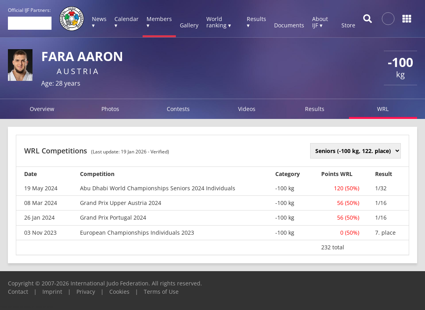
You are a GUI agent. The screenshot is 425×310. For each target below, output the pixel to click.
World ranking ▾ (218, 22)
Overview (42, 109)
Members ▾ (159, 22)
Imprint (52, 291)
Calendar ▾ (126, 22)
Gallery (189, 25)
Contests (178, 109)
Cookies (119, 291)
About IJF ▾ (320, 22)
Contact (18, 291)
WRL (383, 109)
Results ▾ (256, 22)
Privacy (85, 291)
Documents (289, 25)
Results (314, 109)
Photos (110, 109)
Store (348, 25)
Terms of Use (161, 291)
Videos (246, 109)
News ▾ (99, 22)
